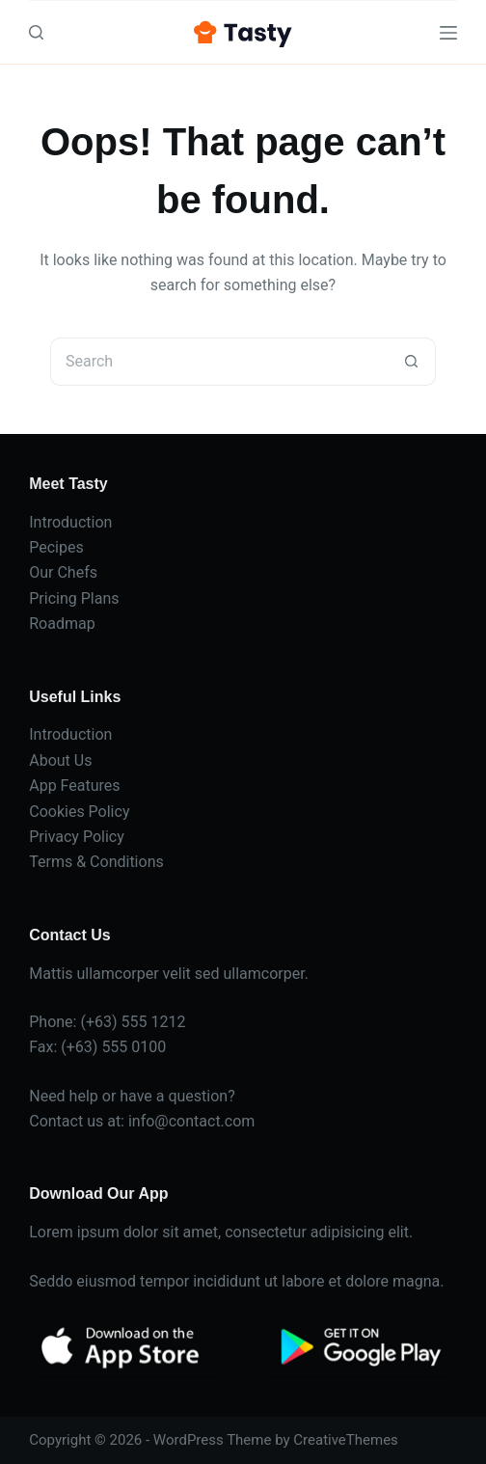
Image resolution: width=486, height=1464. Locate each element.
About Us (60, 760)
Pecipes (56, 547)
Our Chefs (63, 572)
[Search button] (412, 362)
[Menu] (448, 32)
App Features (74, 785)
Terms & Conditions (96, 862)
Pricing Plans (74, 598)
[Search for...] (219, 362)
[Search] (36, 32)
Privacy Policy (76, 836)
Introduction (70, 522)
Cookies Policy (79, 811)
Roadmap (61, 623)
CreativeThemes (345, 1440)
